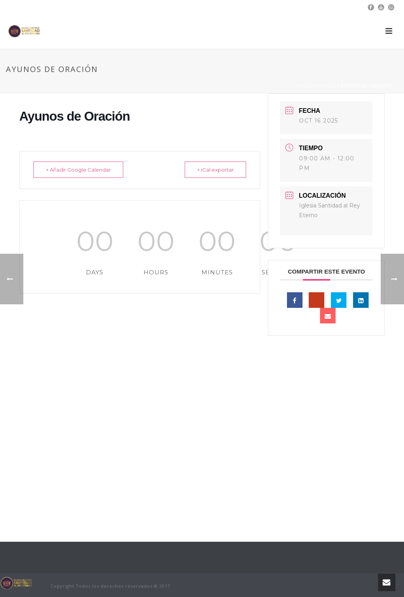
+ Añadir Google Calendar (79, 170)
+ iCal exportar (214, 170)
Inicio (303, 85)
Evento (326, 85)
